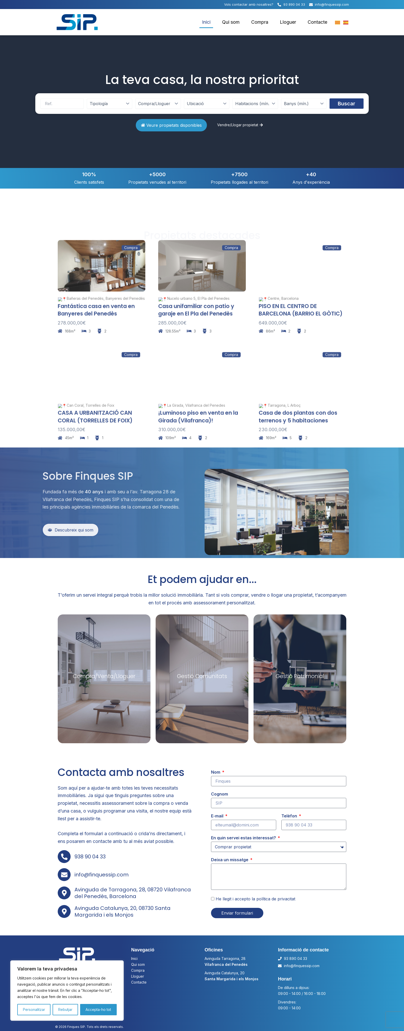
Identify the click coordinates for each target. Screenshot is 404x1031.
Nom (216, 772)
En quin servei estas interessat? (244, 837)
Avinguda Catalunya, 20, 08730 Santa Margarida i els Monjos (122, 911)
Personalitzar (34, 1009)
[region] (67, 990)
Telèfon (289, 815)
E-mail (217, 815)
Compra (259, 22)
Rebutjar (65, 1009)
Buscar (346, 103)
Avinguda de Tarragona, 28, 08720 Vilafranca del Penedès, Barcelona (132, 893)
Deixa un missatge (230, 859)
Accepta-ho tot (98, 1009)
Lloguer (288, 22)
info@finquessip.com (101, 874)
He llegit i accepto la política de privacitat (255, 898)
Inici (206, 22)
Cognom (219, 794)
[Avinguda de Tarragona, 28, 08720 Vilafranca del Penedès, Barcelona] (64, 892)
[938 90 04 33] (64, 856)
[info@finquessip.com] (64, 874)
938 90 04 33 (90, 856)
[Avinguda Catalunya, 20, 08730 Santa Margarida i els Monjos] (64, 911)
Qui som (231, 22)
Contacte (317, 22)
